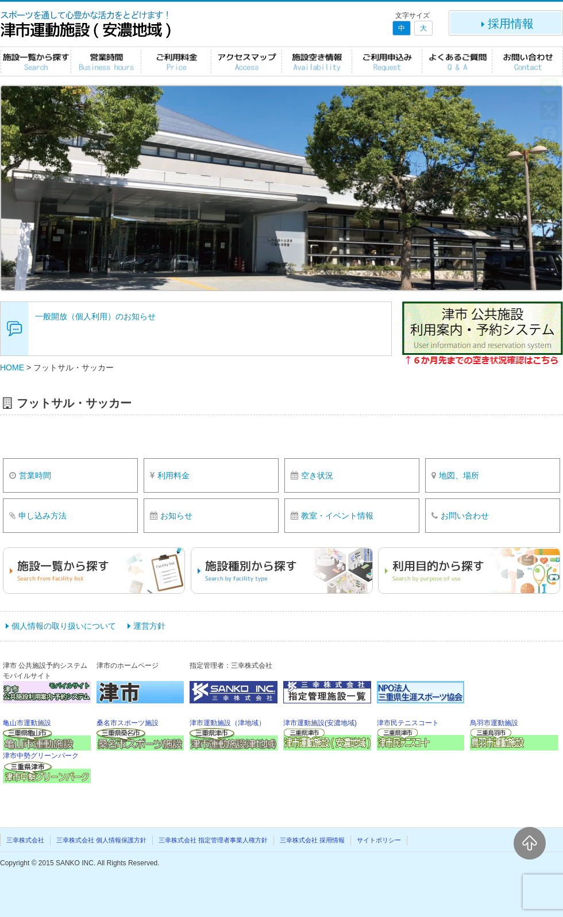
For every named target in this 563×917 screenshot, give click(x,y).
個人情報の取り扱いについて (63, 625)
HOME (12, 367)
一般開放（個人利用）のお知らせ (95, 316)
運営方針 (149, 625)
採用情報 (506, 23)
